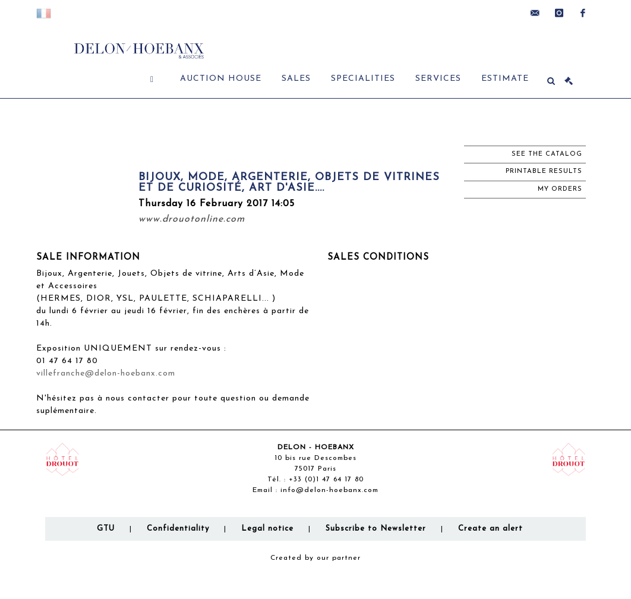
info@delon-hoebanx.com (329, 490)
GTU (106, 528)
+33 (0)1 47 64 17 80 (326, 479)
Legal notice (267, 528)
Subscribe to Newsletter (376, 528)
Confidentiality (178, 528)
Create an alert (490, 528)
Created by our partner (315, 558)
